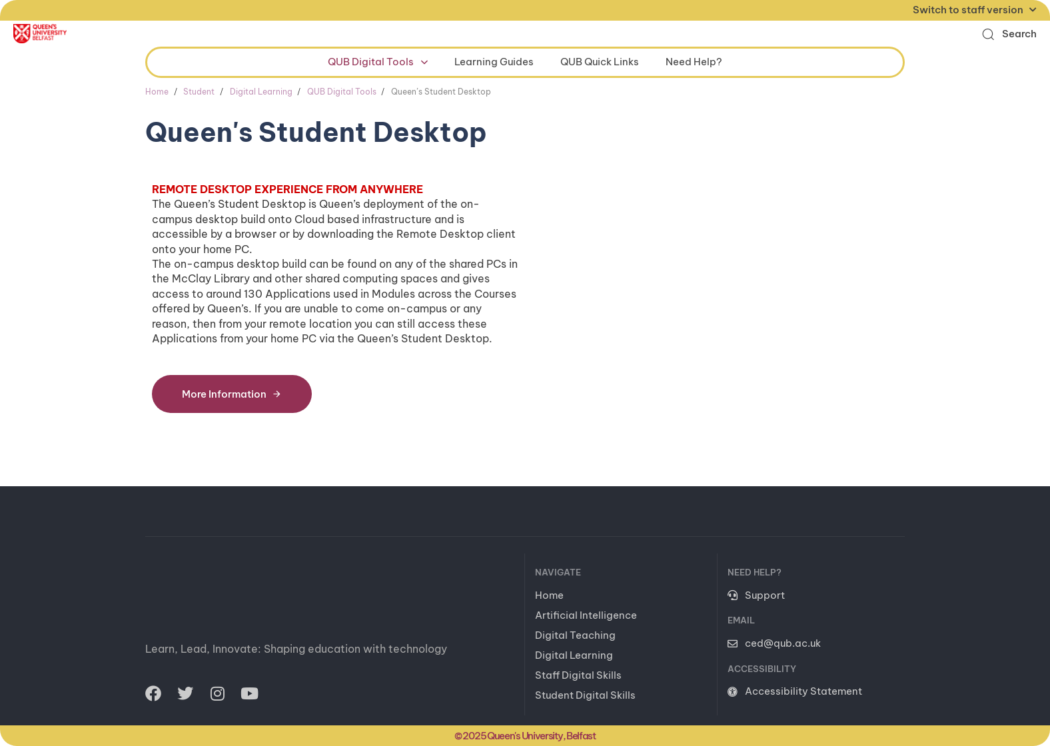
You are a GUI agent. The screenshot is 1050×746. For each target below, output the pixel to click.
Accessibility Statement (795, 691)
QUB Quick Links (599, 61)
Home (549, 595)
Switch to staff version (975, 9)
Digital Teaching (575, 635)
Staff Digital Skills (578, 675)
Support (756, 595)
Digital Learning (574, 655)
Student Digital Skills (585, 695)
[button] (1009, 34)
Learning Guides (494, 61)
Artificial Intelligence (586, 615)
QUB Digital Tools (378, 61)
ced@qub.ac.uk (774, 643)
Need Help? (694, 61)
